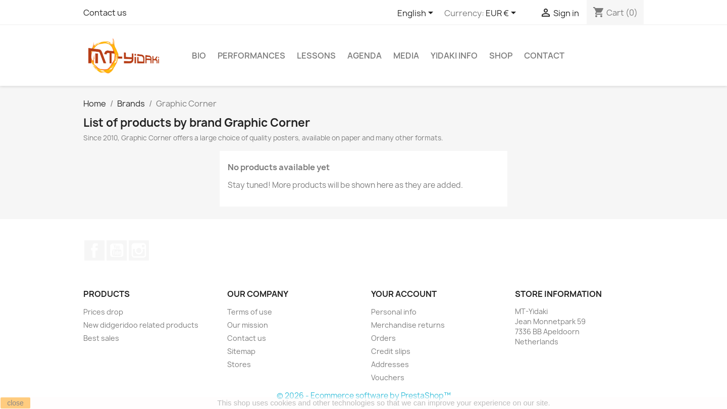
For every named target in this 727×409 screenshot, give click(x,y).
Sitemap (241, 351)
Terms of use (249, 312)
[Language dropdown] (417, 14)
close (15, 403)
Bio (199, 55)
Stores (239, 364)
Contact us (105, 12)
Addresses (390, 364)
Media (406, 55)
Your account (404, 293)
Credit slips (390, 351)
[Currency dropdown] (503, 14)
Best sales (101, 338)
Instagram (139, 250)
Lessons (316, 55)
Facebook (94, 250)
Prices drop (103, 312)
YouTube (117, 250)
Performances (251, 55)
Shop (500, 55)
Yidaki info (454, 55)
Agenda (364, 55)
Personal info (394, 312)
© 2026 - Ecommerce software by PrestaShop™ (364, 395)
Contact (544, 55)
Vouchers (387, 377)
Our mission (247, 325)
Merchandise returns (408, 325)
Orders (383, 338)
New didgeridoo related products (140, 325)
